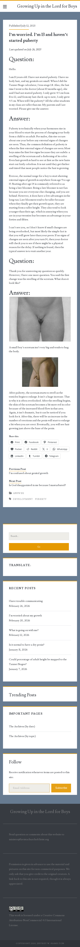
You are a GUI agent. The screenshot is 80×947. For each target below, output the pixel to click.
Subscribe (61, 787)
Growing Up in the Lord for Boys (47, 6)
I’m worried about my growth (25, 615)
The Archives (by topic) (22, 736)
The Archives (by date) (22, 726)
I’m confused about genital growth (28, 473)
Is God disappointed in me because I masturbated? (37, 485)
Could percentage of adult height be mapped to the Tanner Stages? (38, 662)
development (23, 499)
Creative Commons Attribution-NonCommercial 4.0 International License (37, 920)
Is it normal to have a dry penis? (26, 644)
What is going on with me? (24, 630)
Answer (18, 493)
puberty (41, 499)
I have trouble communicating (26, 601)
